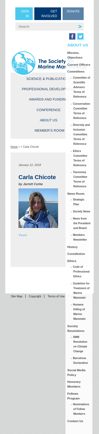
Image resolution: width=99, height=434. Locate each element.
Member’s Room (49, 130)
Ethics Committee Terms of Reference (80, 158)
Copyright (35, 296)
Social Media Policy (76, 372)
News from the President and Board (82, 223)
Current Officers (78, 64)
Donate (73, 11)
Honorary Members (74, 384)
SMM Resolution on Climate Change (80, 344)
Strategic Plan (78, 202)
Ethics (71, 261)
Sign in (25, 13)
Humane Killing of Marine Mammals (79, 311)
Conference (49, 110)
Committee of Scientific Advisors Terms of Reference (81, 87)
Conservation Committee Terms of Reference (81, 111)
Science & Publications (48, 79)
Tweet (22, 235)
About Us (48, 120)
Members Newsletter (80, 237)
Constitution (76, 253)
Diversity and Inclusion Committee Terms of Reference (81, 134)
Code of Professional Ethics (81, 271)
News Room (75, 193)
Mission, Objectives (74, 55)
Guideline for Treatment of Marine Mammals (81, 290)
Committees (75, 71)
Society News (81, 211)
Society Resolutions (75, 328)
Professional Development (48, 89)
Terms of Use (56, 296)
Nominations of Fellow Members (81, 409)
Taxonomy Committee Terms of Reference (80, 179)
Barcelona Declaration (80, 360)
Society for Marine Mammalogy (49, 63)
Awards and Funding (48, 99)
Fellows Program (73, 396)
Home (14, 146)
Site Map (16, 296)
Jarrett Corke (33, 184)
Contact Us (75, 421)
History (72, 247)
